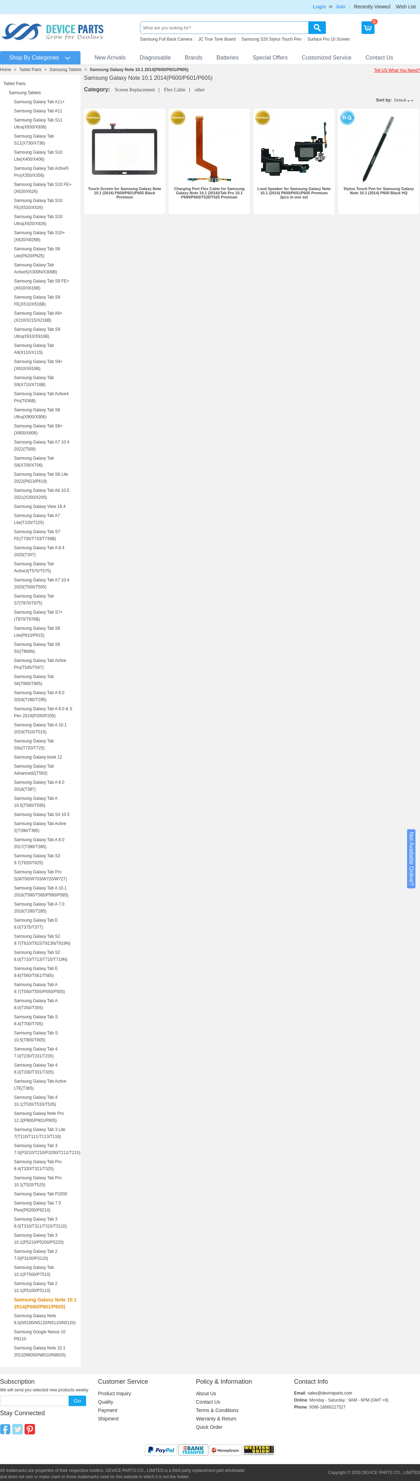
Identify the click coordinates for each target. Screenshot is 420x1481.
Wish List (406, 6)
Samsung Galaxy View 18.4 (39, 506)
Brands (194, 58)
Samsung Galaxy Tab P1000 (40, 1194)
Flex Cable (175, 89)
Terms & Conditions (217, 1410)
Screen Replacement (135, 89)
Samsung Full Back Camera (166, 39)
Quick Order (209, 1427)
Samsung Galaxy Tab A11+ (39, 101)
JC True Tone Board (217, 39)
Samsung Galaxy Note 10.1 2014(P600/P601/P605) (139, 69)
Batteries (228, 58)
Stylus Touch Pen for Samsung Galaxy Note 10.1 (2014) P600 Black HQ (379, 191)
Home (5, 69)
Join (340, 6)
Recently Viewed (372, 6)
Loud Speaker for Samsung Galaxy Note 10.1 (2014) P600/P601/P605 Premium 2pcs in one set (294, 193)
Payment (107, 1410)
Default (400, 100)
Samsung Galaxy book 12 (38, 757)
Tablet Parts (30, 69)
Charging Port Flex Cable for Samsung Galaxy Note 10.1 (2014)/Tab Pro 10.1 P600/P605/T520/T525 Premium (209, 193)
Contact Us (379, 58)
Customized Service (326, 58)
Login (319, 6)
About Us (206, 1393)
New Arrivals (110, 58)
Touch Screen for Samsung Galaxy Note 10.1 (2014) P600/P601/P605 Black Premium (124, 193)
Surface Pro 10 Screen (328, 39)
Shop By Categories (34, 58)
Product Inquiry (114, 1393)
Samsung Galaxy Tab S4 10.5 (42, 814)
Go (77, 1401)
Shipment (108, 1418)
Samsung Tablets (65, 69)
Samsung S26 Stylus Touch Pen (271, 39)
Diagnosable (155, 58)
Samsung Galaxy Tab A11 (38, 111)
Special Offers (270, 58)
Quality (105, 1402)
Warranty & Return (216, 1418)
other (200, 89)
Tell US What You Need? (397, 70)
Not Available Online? (411, 859)
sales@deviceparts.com (330, 1393)
